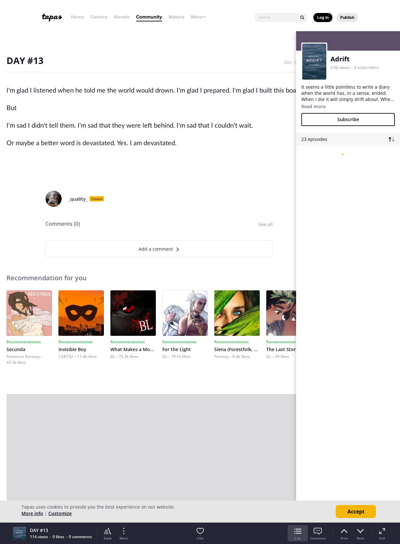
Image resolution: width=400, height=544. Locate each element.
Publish (347, 17)
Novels (122, 16)
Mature (176, 16)
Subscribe (348, 119)
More (198, 16)
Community (149, 16)
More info (32, 513)
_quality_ (78, 199)
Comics (99, 16)
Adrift (340, 59)
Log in (323, 17)
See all (265, 224)
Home (77, 16)
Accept (356, 511)
